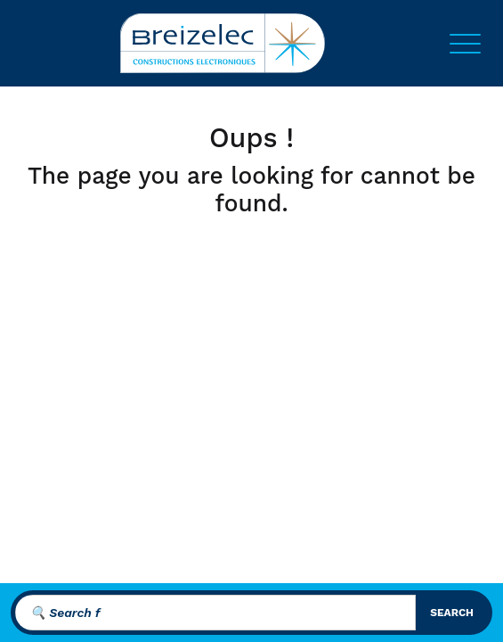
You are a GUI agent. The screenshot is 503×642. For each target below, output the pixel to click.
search (452, 612)
